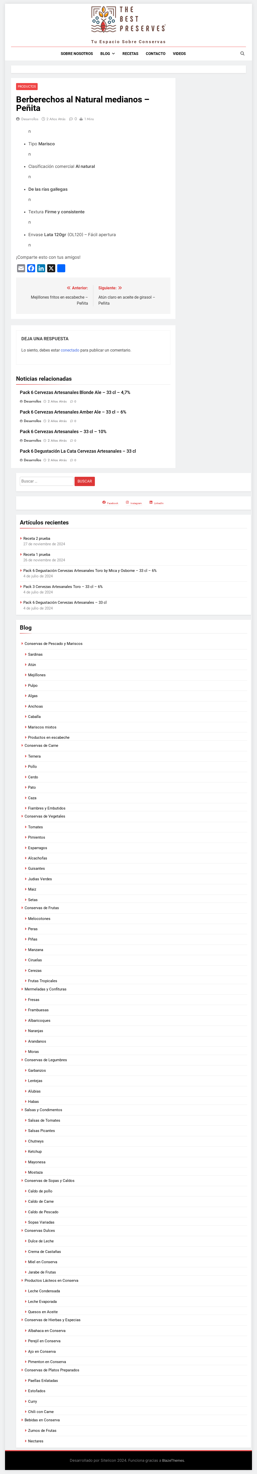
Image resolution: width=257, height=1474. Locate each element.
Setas (33, 900)
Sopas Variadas (41, 1222)
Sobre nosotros (77, 53)
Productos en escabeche (49, 737)
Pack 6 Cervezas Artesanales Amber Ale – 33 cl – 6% (73, 412)
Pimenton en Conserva (47, 1362)
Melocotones (39, 919)
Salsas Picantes (41, 1131)
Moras (33, 1052)
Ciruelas (35, 960)
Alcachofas (37, 858)
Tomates (35, 827)
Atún (32, 665)
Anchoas (35, 706)
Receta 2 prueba (36, 539)
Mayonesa (36, 1162)
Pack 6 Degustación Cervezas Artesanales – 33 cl (65, 603)
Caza (32, 798)
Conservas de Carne (41, 746)
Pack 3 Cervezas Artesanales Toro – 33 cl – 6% (63, 587)
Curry (32, 1401)
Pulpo (33, 686)
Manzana (35, 950)
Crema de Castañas (44, 1252)
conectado (70, 350)
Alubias (34, 1091)
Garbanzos (37, 1070)
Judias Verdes (40, 879)
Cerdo (33, 777)
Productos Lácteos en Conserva (51, 1281)
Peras (33, 929)
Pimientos (36, 837)
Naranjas (35, 1031)
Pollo (32, 767)
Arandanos (37, 1041)
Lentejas (35, 1081)
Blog (105, 53)
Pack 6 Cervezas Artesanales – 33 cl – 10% (63, 431)
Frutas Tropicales (42, 981)
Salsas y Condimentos (43, 1110)
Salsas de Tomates (44, 1120)
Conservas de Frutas (42, 908)
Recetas (130, 53)
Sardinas (35, 654)
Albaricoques (39, 1021)
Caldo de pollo (40, 1191)
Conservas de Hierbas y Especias (53, 1320)
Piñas (32, 939)
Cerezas (35, 971)
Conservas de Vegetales (45, 817)
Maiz (32, 889)
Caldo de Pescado (43, 1212)
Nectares (35, 1441)
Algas (33, 696)
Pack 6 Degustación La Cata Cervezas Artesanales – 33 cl (78, 451)
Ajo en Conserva (42, 1352)
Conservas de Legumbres (46, 1060)
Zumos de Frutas (42, 1431)
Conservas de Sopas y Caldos (50, 1181)
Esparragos (37, 848)
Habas (33, 1102)
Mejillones (37, 675)
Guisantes (36, 869)
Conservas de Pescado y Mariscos (54, 644)
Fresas (33, 1000)
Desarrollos (29, 119)
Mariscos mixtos (42, 727)
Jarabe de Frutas (42, 1272)
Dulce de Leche (41, 1241)
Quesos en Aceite (43, 1312)
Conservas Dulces (40, 1231)
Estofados (36, 1391)
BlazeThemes (173, 1460)
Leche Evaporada (42, 1302)
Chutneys (36, 1141)
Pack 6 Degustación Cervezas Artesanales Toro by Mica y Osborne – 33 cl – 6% (90, 571)
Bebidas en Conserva (42, 1420)
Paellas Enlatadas (43, 1381)
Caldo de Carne (41, 1202)
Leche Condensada (44, 1291)
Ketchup (35, 1152)
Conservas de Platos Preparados (52, 1370)
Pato (32, 787)
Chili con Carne (41, 1412)
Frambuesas (38, 1010)
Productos (26, 87)
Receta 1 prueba (36, 555)
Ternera (34, 756)
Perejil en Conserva (44, 1341)
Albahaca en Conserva (47, 1331)
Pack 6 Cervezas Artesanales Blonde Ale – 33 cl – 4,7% (75, 392)
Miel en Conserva (42, 1262)
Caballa (34, 717)
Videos (179, 53)
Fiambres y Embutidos (47, 808)
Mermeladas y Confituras (46, 989)
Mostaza (35, 1172)
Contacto (155, 53)
